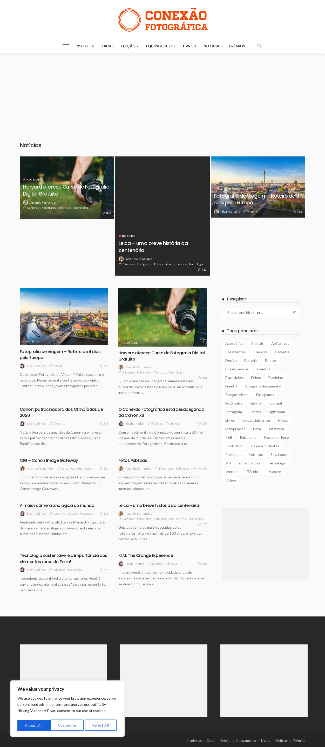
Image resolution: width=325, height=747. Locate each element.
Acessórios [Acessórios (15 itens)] (234, 343)
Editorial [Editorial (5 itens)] (251, 360)
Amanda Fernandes (43, 202)
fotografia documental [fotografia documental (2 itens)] (263, 386)
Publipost (157, 423)
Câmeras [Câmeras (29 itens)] (282, 352)
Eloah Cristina (230, 211)
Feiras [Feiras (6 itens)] (256, 377)
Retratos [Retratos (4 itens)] (255, 454)
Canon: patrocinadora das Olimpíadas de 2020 (61, 412)
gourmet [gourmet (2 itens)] (275, 403)
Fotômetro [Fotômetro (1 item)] (234, 403)
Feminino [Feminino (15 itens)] (275, 377)
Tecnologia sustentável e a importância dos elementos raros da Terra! (62, 558)
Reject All (68, 725)
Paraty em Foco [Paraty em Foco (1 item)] (276, 437)
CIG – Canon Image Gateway (52, 460)
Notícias (212, 46)
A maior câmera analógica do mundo (60, 505)
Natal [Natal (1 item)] (257, 429)
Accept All (101, 725)
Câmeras (33, 207)
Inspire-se (85, 46)
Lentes (181, 264)
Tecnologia (80, 207)
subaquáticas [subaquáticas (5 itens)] (249, 463)
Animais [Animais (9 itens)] (257, 343)
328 (202, 468)
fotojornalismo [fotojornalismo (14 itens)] (237, 394)
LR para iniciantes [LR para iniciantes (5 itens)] (256, 420)
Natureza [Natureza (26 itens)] (276, 429)
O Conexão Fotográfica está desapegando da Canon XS (149, 412)
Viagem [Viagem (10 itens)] (275, 471)
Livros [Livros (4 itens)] (230, 420)
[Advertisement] (162, 91)
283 (202, 423)
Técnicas (65, 207)
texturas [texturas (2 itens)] (232, 471)
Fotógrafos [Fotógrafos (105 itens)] (265, 394)
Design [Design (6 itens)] (231, 360)
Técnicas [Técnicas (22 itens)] (254, 471)
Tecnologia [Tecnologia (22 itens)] (277, 463)
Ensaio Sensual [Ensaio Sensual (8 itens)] (237, 369)
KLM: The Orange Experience (148, 555)
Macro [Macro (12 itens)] (283, 420)
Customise (34, 725)
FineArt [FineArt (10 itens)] (231, 386)
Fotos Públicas (134, 460)
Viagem (252, 211)
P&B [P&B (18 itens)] (228, 437)
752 (297, 211)
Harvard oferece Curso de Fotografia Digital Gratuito (58, 190)
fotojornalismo (164, 264)
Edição (128, 46)
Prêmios (237, 46)
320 (103, 468)
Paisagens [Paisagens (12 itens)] (248, 437)
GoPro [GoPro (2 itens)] (255, 403)
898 (106, 213)
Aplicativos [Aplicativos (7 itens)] (280, 343)
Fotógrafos (49, 207)
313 (202, 563)
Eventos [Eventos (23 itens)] (263, 369)
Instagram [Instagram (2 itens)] (233, 412)
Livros (189, 46)
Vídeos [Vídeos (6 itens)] (231, 480)
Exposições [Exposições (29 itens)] (234, 377)
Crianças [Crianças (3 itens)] (260, 352)
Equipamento (159, 46)
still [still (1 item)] (228, 463)
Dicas (107, 46)
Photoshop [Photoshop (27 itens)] (234, 446)
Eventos (156, 563)
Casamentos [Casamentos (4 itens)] (235, 352)
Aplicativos (67, 468)
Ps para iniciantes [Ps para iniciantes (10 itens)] (265, 446)
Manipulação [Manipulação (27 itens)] (235, 429)
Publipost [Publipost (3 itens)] (233, 454)
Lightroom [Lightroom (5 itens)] (276, 412)
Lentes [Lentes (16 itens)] (255, 412)
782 (202, 269)
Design (72, 513)
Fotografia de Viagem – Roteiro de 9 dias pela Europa (256, 199)
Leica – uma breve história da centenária (158, 246)
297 (103, 569)
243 (103, 423)
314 (103, 513)
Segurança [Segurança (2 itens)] (279, 454)
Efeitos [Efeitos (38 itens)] (271, 360)
